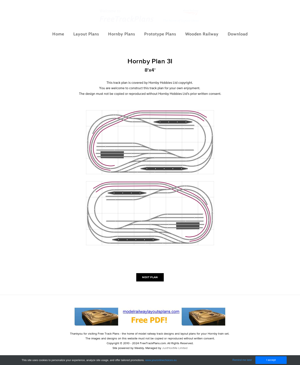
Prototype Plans (160, 33)
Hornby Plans (121, 33)
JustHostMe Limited (175, 348)
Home (58, 33)
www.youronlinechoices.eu (161, 360)
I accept (271, 359)
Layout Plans (86, 33)
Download (238, 33)
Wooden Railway (202, 33)
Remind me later (242, 359)
